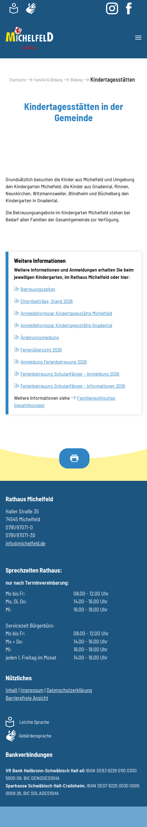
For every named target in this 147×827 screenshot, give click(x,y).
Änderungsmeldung (39, 337)
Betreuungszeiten (37, 289)
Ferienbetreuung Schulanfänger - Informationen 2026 (72, 386)
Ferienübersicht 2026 (41, 349)
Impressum (31, 690)
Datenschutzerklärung (69, 690)
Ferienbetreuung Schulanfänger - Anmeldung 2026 (69, 374)
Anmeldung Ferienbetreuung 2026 (53, 362)
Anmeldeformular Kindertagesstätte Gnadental (66, 325)
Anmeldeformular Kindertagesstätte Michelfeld (66, 313)
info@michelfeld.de (25, 543)
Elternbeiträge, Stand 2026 (46, 301)
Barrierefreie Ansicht (27, 698)
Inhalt (11, 690)
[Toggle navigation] (138, 37)
